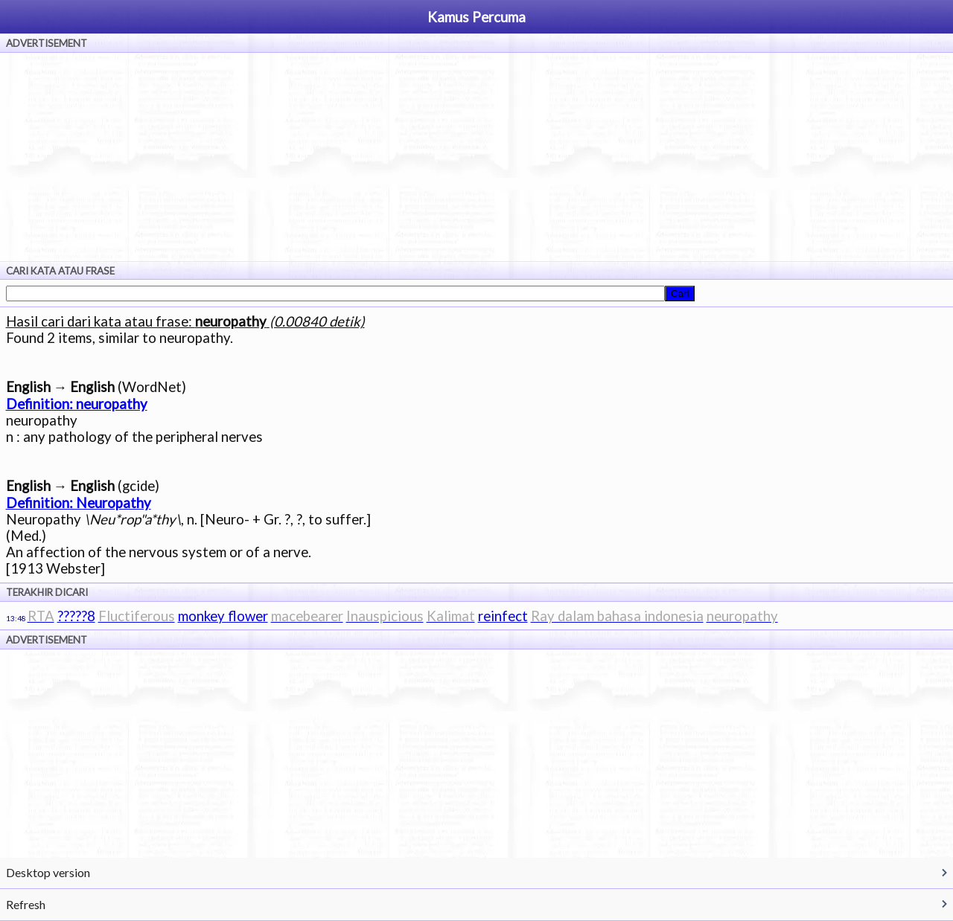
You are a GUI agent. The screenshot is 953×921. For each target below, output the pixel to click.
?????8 (76, 616)
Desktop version (48, 872)
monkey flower (223, 616)
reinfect (503, 616)
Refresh (25, 904)
